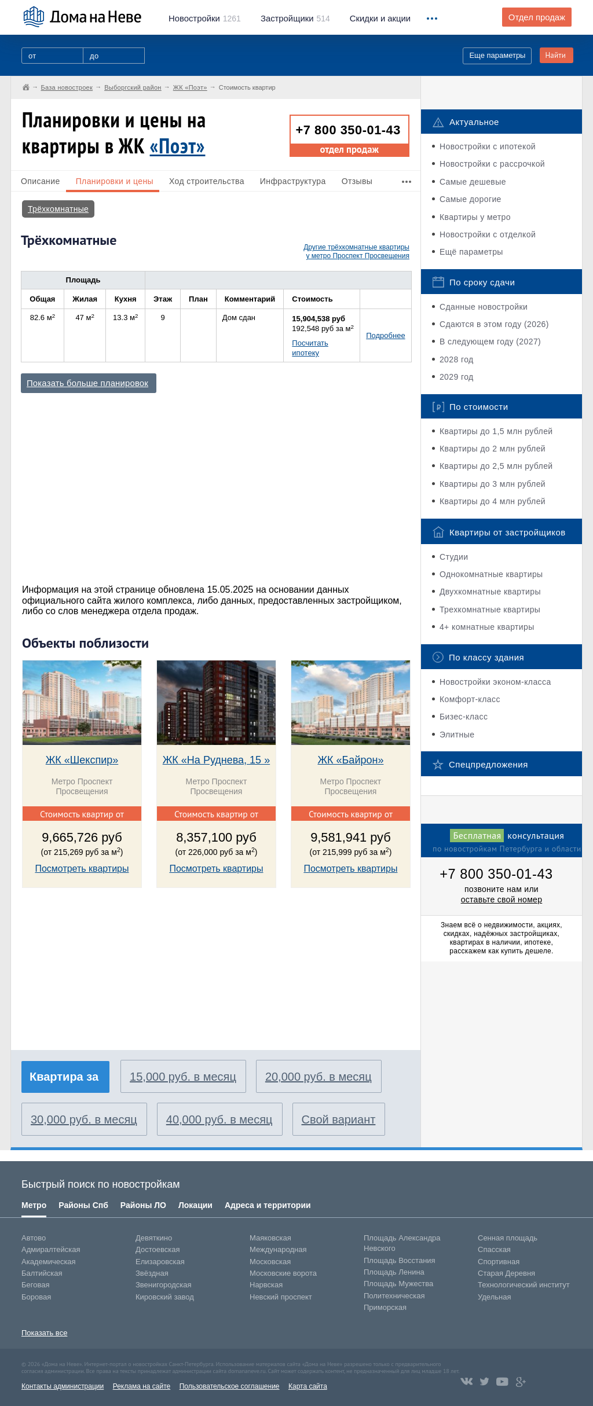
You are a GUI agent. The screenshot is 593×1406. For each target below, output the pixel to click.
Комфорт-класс (470, 699)
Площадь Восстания (399, 1260)
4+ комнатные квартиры (487, 627)
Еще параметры (497, 55)
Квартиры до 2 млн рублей (493, 448)
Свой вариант (339, 1119)
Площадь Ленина (394, 1272)
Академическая (48, 1261)
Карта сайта (307, 1386)
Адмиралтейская (50, 1249)
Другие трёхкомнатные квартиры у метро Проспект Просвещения (356, 251)
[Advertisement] (215, 483)
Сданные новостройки (484, 306)
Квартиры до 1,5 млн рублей (496, 431)
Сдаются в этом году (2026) (494, 324)
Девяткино (154, 1238)
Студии (454, 556)
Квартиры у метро (475, 217)
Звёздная (152, 1273)
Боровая (36, 1297)
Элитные (457, 734)
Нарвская (266, 1284)
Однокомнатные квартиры (491, 574)
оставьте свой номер (502, 899)
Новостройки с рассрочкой (492, 163)
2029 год (457, 376)
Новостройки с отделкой (488, 234)
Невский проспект (281, 1297)
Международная (278, 1249)
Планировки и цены (114, 181)
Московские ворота (283, 1273)
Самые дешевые (473, 181)
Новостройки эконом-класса (495, 682)
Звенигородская (163, 1284)
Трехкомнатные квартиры (490, 609)
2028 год (457, 359)
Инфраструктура (293, 181)
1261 (205, 18)
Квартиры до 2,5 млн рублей (496, 466)
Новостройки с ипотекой (488, 146)
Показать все (44, 1332)
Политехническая (394, 1295)
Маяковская (270, 1238)
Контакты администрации (62, 1386)
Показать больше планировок (87, 383)
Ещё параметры (471, 251)
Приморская (385, 1307)
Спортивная (498, 1261)
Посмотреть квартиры (82, 868)
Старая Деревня (506, 1273)
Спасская (494, 1249)
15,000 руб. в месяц (183, 1076)
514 (295, 18)
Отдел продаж (536, 17)
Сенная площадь (507, 1238)
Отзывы (357, 181)
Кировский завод (165, 1297)
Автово (33, 1238)
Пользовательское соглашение (230, 1386)
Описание (40, 181)
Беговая (35, 1284)
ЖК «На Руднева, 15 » (216, 760)
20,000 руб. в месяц (318, 1076)
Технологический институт (524, 1284)
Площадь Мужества (398, 1283)
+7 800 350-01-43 (348, 130)
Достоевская (158, 1249)
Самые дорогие (471, 199)
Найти (555, 55)
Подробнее (385, 335)
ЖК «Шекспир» (82, 760)
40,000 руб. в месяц (219, 1119)
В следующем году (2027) (490, 341)
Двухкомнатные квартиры (490, 591)
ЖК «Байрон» (350, 760)
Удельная (494, 1297)
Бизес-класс (464, 716)
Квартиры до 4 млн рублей (493, 501)
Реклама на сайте (142, 1386)
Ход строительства (206, 181)
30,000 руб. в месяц (84, 1119)
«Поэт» (178, 145)
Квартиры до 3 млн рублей (493, 484)
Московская (270, 1261)
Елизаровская (160, 1261)
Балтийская (42, 1273)
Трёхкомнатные (58, 209)
